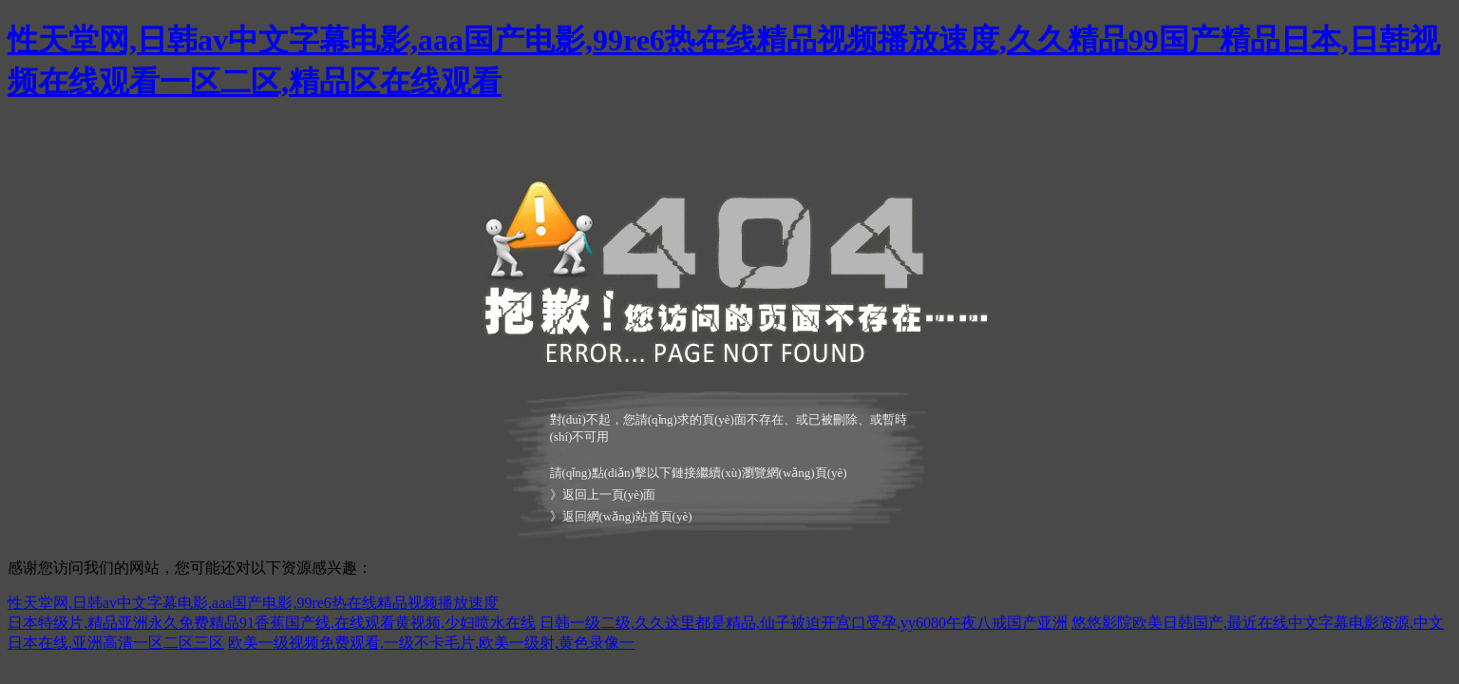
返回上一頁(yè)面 (609, 494)
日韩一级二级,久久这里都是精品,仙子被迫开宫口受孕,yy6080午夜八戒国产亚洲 (804, 623)
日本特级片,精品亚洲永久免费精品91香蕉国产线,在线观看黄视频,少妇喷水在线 (272, 623)
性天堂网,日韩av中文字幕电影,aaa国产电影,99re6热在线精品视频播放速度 (253, 603)
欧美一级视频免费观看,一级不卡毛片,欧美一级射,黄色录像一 (431, 643)
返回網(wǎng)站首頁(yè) (627, 516)
